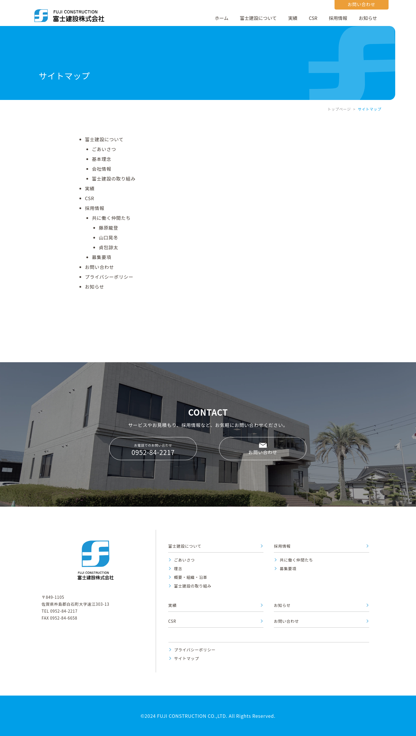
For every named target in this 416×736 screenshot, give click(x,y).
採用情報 (338, 17)
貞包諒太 (108, 247)
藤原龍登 (108, 227)
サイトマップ (186, 658)
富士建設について (258, 17)
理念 (178, 568)
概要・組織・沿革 (190, 577)
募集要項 (101, 257)
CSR (313, 17)
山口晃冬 (108, 237)
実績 (292, 17)
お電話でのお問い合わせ (153, 450)
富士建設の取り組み (113, 178)
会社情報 (101, 168)
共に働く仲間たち (111, 217)
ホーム (222, 17)
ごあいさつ (104, 149)
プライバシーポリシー (109, 276)
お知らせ (368, 17)
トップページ (339, 109)
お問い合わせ (99, 266)
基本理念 (101, 158)
